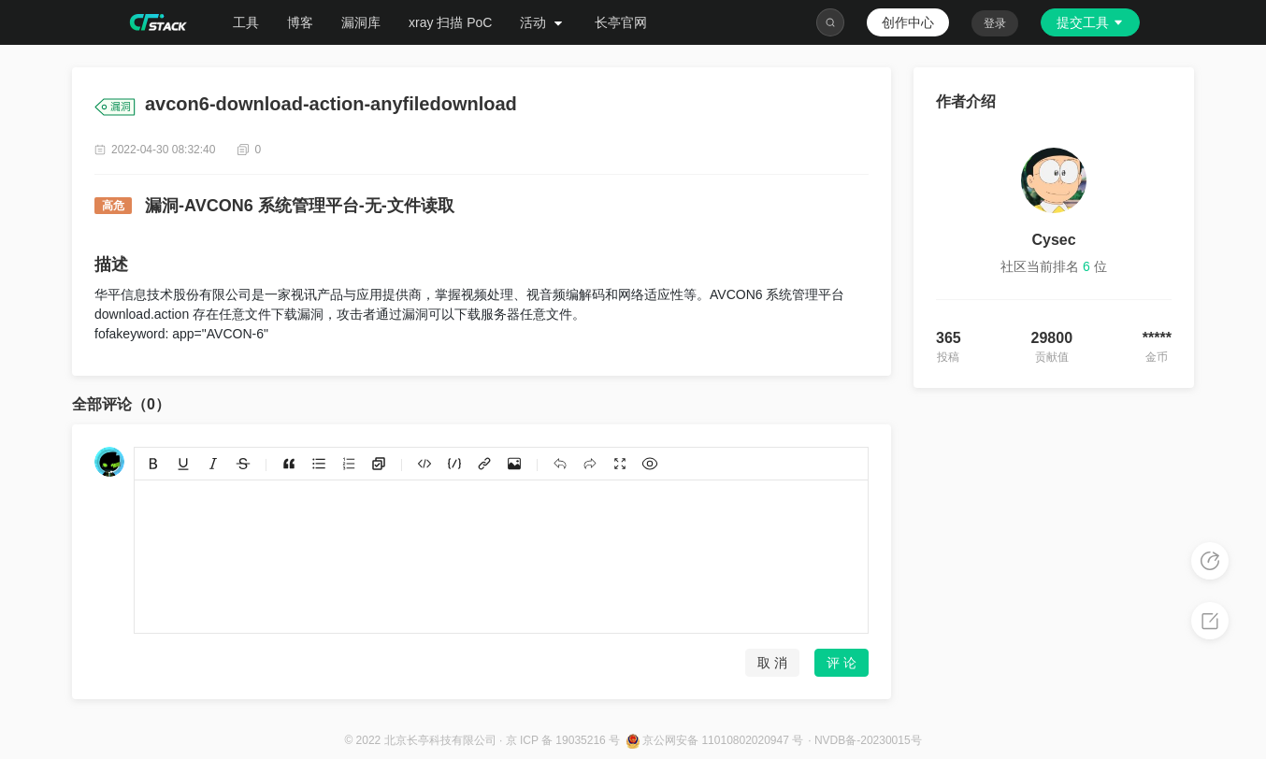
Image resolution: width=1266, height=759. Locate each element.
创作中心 (908, 22)
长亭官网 (621, 22)
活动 (543, 22)
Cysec (1053, 240)
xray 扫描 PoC (450, 22)
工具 (246, 22)
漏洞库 (361, 22)
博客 (300, 22)
